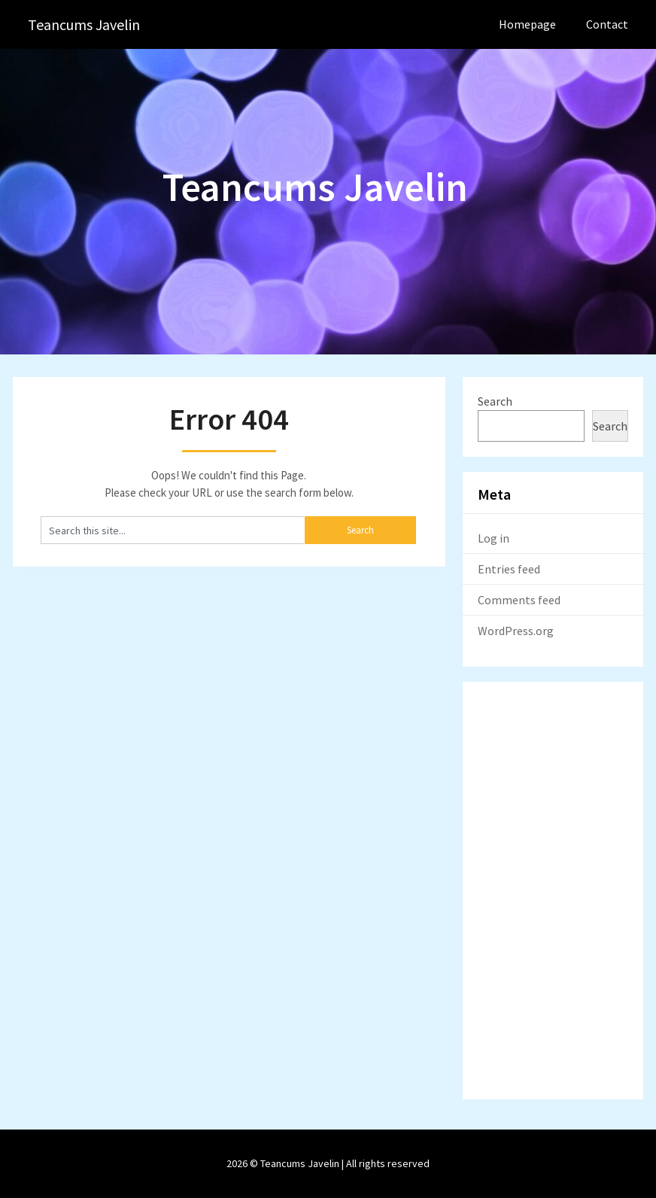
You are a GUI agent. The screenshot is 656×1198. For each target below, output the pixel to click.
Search (495, 401)
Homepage (527, 24)
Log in (493, 538)
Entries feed (509, 568)
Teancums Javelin (84, 24)
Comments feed (519, 599)
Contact (607, 24)
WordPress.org (516, 630)
